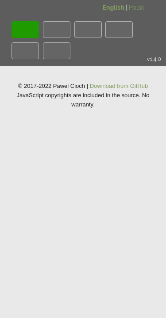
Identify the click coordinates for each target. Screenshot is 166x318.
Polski (137, 7)
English (113, 7)
